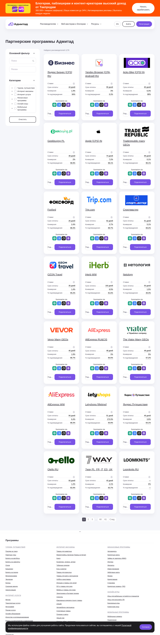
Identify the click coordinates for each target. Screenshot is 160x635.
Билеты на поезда (12, 572)
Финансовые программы (119, 547)
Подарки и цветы (62, 614)
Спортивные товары (63, 611)
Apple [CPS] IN (93, 141)
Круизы (8, 583)
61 (105, 519)
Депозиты (111, 565)
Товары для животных (64, 551)
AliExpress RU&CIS (96, 339)
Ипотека (110, 562)
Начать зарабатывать (143, 8)
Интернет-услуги (13, 595)
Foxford (52, 209)
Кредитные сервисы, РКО (116, 586)
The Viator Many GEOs (136, 339)
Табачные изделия (62, 565)
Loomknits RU (131, 469)
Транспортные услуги (13, 603)
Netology (128, 274)
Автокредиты (112, 551)
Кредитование (112, 579)
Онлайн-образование (13, 614)
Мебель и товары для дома (66, 590)
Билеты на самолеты (13, 562)
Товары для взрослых (64, 572)
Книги (58, 558)
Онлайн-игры (114, 592)
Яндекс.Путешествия (135, 404)
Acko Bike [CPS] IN (133, 72)
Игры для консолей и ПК (116, 600)
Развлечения (112, 620)
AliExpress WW (56, 404)
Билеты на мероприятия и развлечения (19, 621)
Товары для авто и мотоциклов (67, 576)
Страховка (111, 583)
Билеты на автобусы (13, 558)
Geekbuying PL (56, 141)
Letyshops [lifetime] (96, 404)
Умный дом (60, 618)
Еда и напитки (61, 569)
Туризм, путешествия (15, 547)
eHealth (59, 604)
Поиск (14, 61)
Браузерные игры (114, 603)
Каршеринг (9, 569)
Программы (12, 540)
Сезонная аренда (12, 586)
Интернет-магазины (65, 547)
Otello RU (53, 469)
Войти (128, 24)
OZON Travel (55, 274)
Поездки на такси (12, 551)
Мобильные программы (118, 612)
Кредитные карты (114, 555)
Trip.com (90, 209)
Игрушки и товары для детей (66, 583)
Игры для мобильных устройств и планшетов (123, 596)
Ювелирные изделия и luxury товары (69, 600)
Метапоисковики (11, 576)
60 (100, 519)
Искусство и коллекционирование (17, 617)
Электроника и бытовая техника (67, 593)
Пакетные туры (11, 555)
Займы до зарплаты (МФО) (117, 558)
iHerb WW (91, 274)
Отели (8, 565)
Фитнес (8, 600)
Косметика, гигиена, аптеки (65, 562)
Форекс (110, 576)
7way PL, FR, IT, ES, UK (98, 469)
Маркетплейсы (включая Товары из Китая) (71, 555)
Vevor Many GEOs (58, 339)
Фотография (10, 607)
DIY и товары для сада (64, 586)
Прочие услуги (11, 610)
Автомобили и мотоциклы (65, 607)
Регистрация (144, 24)
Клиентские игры (113, 607)
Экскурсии (9, 579)
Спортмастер (130, 209)
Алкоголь (59, 597)
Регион (14, 69)
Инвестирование (113, 569)
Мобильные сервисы (115, 616)
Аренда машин (11, 590)
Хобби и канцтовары (63, 579)
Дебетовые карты (114, 572)
